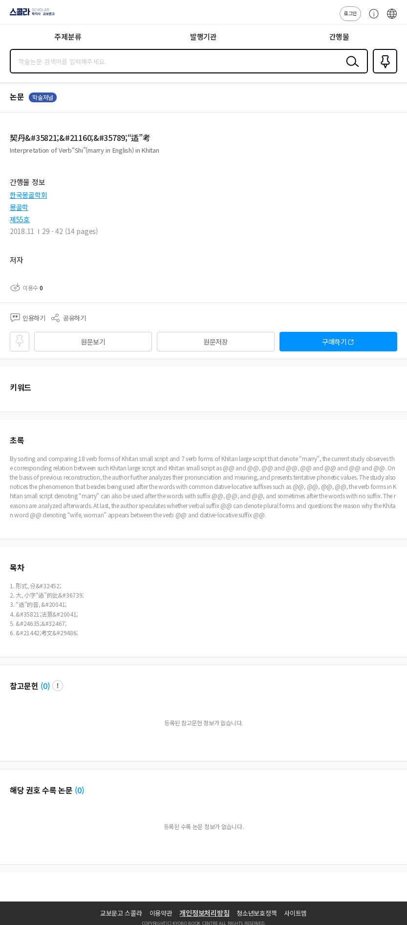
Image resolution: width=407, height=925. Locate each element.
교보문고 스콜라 (121, 913)
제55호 (20, 219)
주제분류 (67, 36)
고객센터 (371, 18)
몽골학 (19, 207)
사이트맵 (295, 913)
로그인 (350, 13)
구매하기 (334, 342)
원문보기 (93, 342)
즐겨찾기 (383, 72)
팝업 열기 (57, 685)
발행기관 (203, 36)
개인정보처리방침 (204, 913)
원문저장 (215, 342)
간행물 (339, 36)
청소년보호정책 (256, 913)
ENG (391, 18)
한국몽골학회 (28, 195)
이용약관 (161, 913)
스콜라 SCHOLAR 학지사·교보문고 (29, 15)
